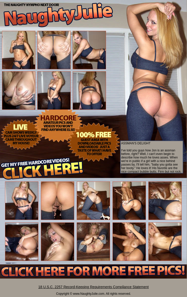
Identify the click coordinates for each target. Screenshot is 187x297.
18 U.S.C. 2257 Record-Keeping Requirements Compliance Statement (93, 287)
